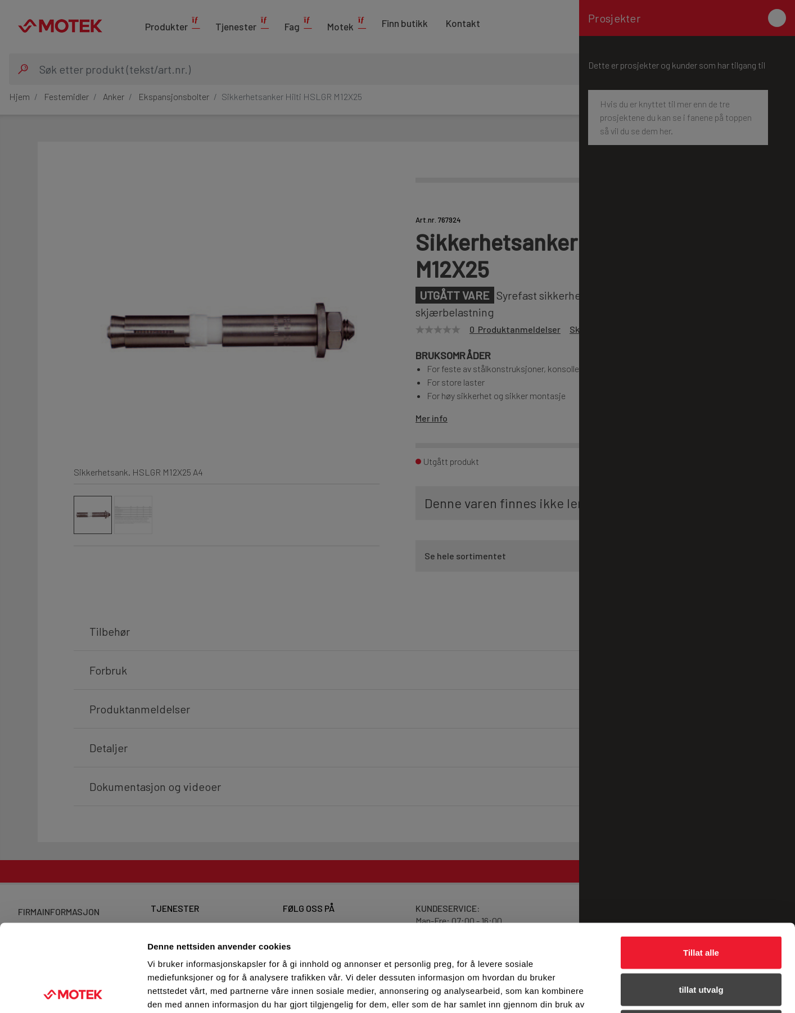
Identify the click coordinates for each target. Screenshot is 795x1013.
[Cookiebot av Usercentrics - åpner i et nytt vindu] (73, 991)
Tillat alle (701, 865)
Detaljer (599, 991)
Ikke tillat (701, 939)
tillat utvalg (701, 902)
